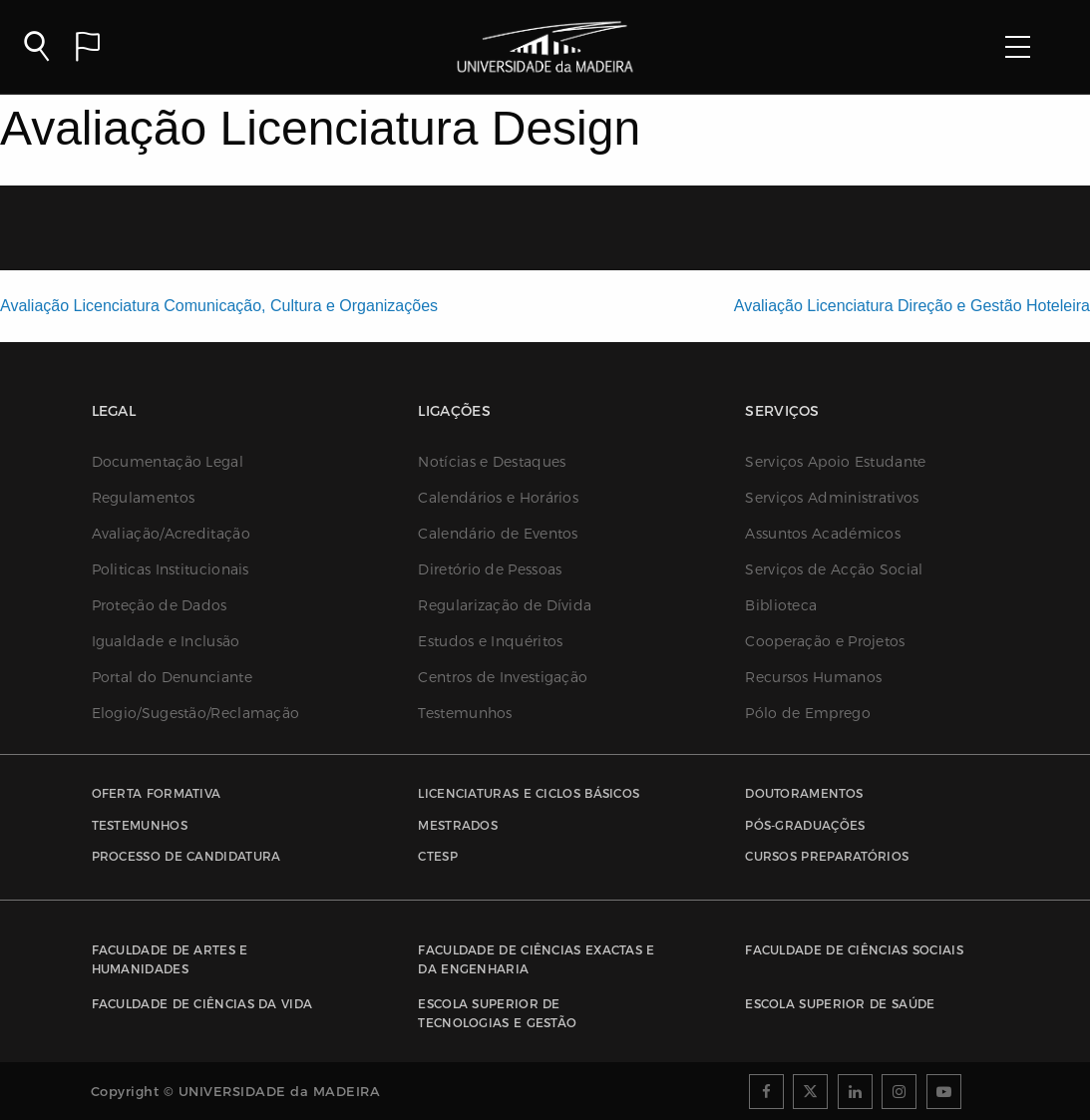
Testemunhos (465, 713)
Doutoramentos (804, 793)
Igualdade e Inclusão (166, 641)
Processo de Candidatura (186, 856)
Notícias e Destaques (491, 462)
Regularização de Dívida (504, 605)
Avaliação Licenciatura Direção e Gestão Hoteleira (912, 305)
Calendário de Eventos (497, 534)
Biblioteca (781, 605)
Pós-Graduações (805, 825)
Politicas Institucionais (170, 569)
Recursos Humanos (813, 677)
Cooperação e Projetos (825, 641)
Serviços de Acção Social (833, 569)
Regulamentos (143, 498)
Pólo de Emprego (808, 713)
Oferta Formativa (156, 793)
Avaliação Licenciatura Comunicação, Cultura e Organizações (219, 305)
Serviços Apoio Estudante (835, 462)
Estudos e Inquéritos (490, 641)
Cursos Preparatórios (826, 856)
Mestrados (458, 825)
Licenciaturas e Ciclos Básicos (528, 793)
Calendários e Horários (498, 498)
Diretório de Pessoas (489, 569)
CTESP (438, 856)
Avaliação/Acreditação (171, 534)
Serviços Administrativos (831, 498)
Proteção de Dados (159, 605)
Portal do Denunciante (172, 677)
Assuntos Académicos (823, 534)
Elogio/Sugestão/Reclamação (196, 713)
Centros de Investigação (502, 677)
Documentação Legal (167, 462)
